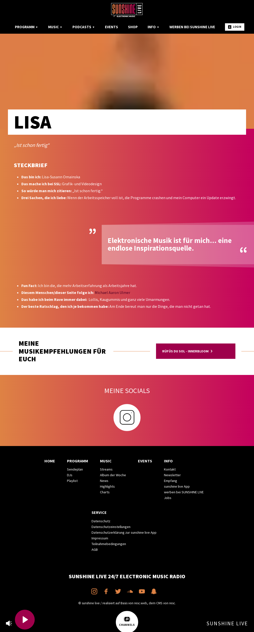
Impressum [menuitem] (100, 538)
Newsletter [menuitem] (172, 475)
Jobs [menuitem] (167, 498)
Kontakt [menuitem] (170, 469)
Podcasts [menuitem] (83, 27)
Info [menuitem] (153, 27)
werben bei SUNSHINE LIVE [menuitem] (184, 492)
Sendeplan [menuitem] (75, 469)
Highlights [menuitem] (107, 486)
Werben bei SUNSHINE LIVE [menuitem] (192, 27)
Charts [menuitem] (105, 492)
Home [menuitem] (49, 460)
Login (234, 27)
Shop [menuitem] (133, 27)
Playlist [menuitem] (72, 480)
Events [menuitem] (111, 27)
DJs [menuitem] (69, 475)
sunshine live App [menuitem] (177, 486)
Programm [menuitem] (26, 27)
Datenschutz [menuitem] (101, 521)
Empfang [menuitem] (170, 480)
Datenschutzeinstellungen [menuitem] (111, 527)
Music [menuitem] (55, 27)
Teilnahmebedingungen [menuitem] (109, 544)
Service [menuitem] (99, 512)
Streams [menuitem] (106, 469)
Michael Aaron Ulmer (112, 292)
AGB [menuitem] (95, 549)
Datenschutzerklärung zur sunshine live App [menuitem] (124, 532)
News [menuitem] (104, 480)
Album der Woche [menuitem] (113, 475)
